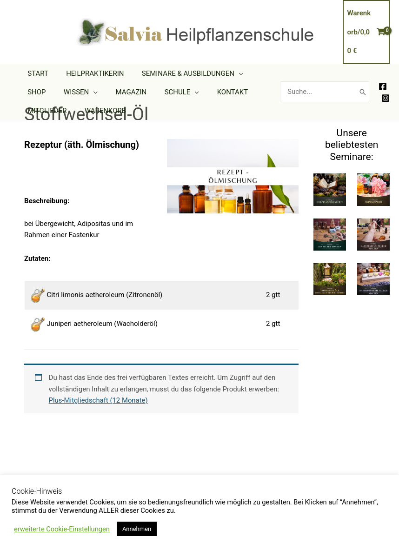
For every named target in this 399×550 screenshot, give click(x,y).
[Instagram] (385, 98)
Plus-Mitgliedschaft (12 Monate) (99, 400)
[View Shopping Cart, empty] (366, 32)
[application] (229, 73)
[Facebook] (383, 86)
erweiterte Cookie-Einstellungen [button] (62, 529)
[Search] (363, 92)
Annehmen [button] (136, 528)
